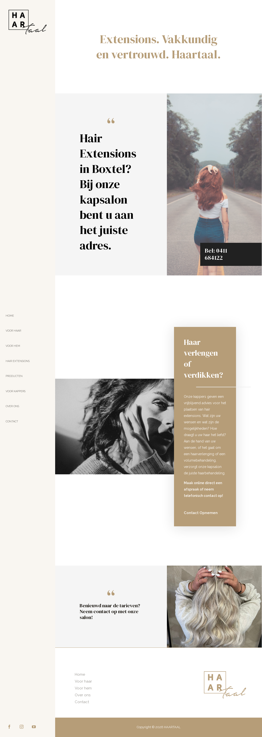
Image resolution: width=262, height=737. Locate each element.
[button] (201, 513)
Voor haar (83, 681)
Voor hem (83, 688)
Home (80, 674)
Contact (82, 702)
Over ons (82, 695)
